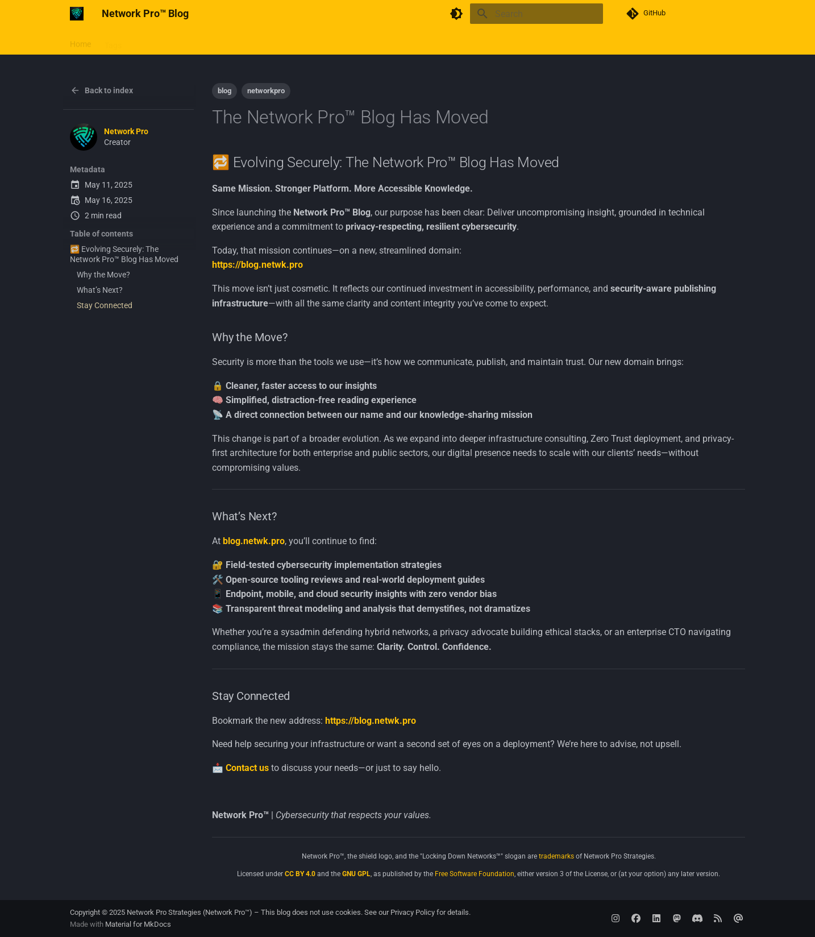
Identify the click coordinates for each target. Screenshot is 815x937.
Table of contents (101, 233)
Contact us (247, 767)
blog (224, 90)
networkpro (266, 90)
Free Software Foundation (474, 874)
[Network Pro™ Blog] (76, 13)
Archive (276, 41)
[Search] (536, 13)
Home (80, 41)
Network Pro (126, 131)
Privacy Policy (412, 912)
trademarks (556, 856)
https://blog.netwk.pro (257, 264)
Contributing (199, 41)
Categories (321, 41)
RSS (242, 41)
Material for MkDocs (138, 924)
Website (149, 41)
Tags (113, 41)
